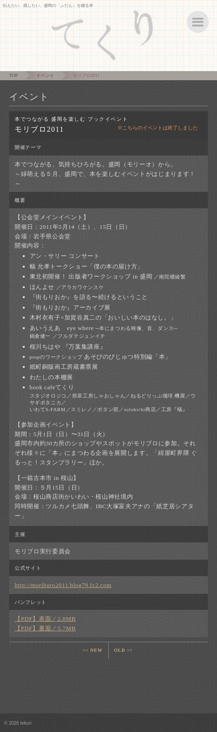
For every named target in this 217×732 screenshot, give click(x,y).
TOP (13, 75)
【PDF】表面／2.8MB (45, 618)
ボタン (198, 22)
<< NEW (93, 650)
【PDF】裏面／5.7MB (45, 628)
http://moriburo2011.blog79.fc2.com (63, 585)
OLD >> (123, 650)
